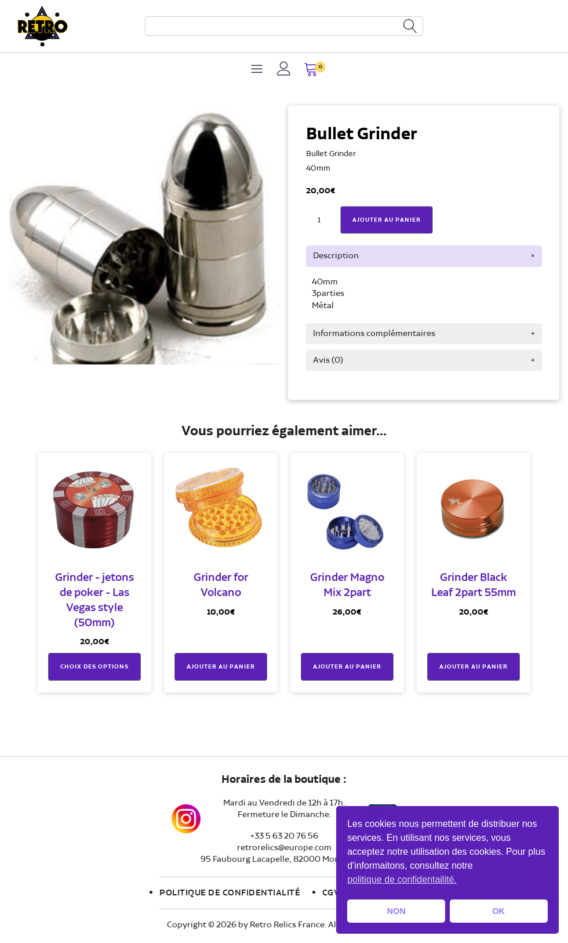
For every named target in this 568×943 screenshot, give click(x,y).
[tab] (424, 255)
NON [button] (396, 911)
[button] (311, 71)
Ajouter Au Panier (386, 220)
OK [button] (498, 911)
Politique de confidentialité (229, 893)
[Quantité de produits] (319, 220)
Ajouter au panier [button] (221, 666)
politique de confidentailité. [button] (402, 879)
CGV (331, 893)
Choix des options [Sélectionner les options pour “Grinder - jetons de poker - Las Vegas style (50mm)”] (94, 666)
